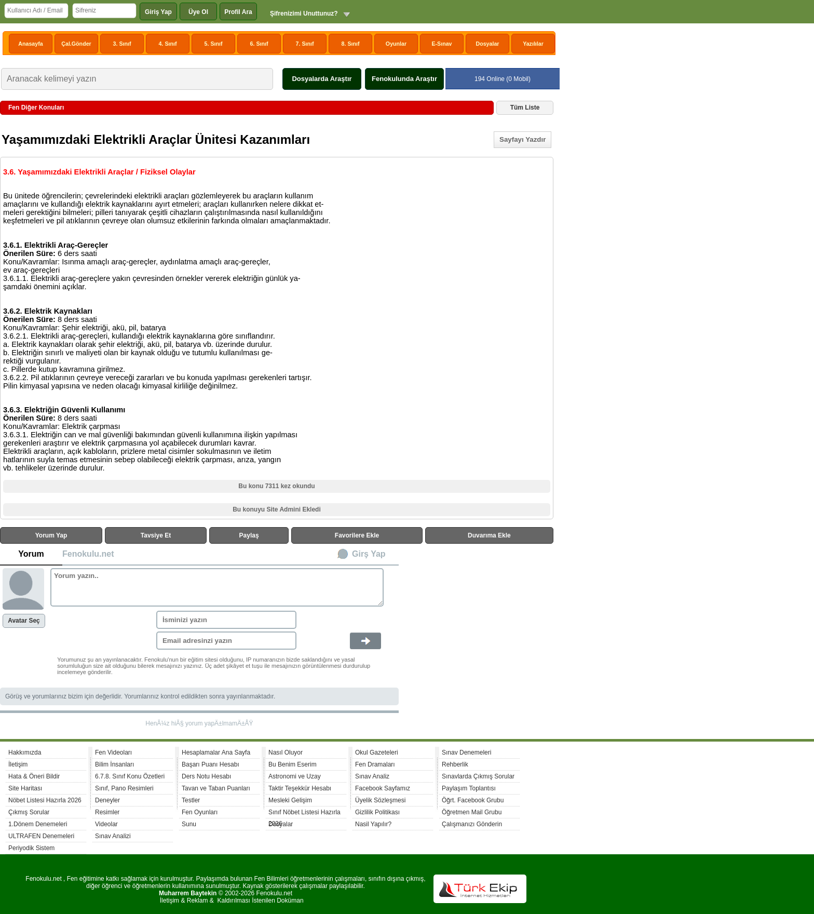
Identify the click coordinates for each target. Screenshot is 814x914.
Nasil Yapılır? (373, 824)
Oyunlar (396, 44)
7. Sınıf (305, 44)
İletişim (18, 764)
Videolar (106, 824)
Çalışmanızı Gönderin (472, 824)
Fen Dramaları (375, 764)
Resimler (107, 812)
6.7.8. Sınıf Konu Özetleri (130, 776)
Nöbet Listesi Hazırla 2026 (45, 800)
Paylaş (249, 535)
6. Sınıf (259, 44)
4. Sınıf (168, 44)
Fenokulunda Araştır (404, 79)
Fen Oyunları (200, 812)
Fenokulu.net (88, 553)
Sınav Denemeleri (466, 752)
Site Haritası (25, 788)
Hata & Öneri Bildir (34, 776)
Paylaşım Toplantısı (469, 788)
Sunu (189, 824)
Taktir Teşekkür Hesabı (299, 788)
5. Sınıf (214, 44)
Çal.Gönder (76, 44)
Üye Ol (198, 12)
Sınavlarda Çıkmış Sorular (478, 776)
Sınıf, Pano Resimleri (124, 788)
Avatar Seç (24, 620)
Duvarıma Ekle (489, 535)
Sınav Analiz (372, 776)
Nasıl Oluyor (285, 752)
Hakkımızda (24, 752)
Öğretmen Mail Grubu (471, 812)
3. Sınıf (122, 44)
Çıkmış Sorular (28, 812)
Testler (191, 800)
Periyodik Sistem (31, 848)
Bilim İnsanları (114, 764)
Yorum (31, 553)
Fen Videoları (113, 752)
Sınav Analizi (113, 836)
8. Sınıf (351, 44)
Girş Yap (369, 553)
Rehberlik (455, 764)
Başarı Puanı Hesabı (210, 764)
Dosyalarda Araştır (321, 79)
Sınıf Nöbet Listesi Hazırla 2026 (304, 813)
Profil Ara (238, 12)
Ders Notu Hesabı (206, 776)
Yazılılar (533, 44)
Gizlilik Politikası (377, 812)
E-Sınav (441, 44)
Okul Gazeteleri (376, 752)
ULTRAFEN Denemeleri (41, 836)
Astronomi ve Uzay (294, 776)
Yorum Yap (51, 535)
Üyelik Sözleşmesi (380, 800)
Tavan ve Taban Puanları (216, 788)
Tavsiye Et (156, 535)
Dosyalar (487, 44)
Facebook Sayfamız (382, 788)
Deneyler (107, 800)
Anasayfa (30, 44)
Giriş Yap (158, 12)
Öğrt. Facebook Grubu (473, 800)
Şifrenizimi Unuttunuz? (304, 13)
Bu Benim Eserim (292, 764)
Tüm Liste (525, 107)
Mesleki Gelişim (290, 800)
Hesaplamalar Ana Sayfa (216, 752)
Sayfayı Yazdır (522, 139)
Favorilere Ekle (357, 535)
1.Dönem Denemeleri (37, 824)
